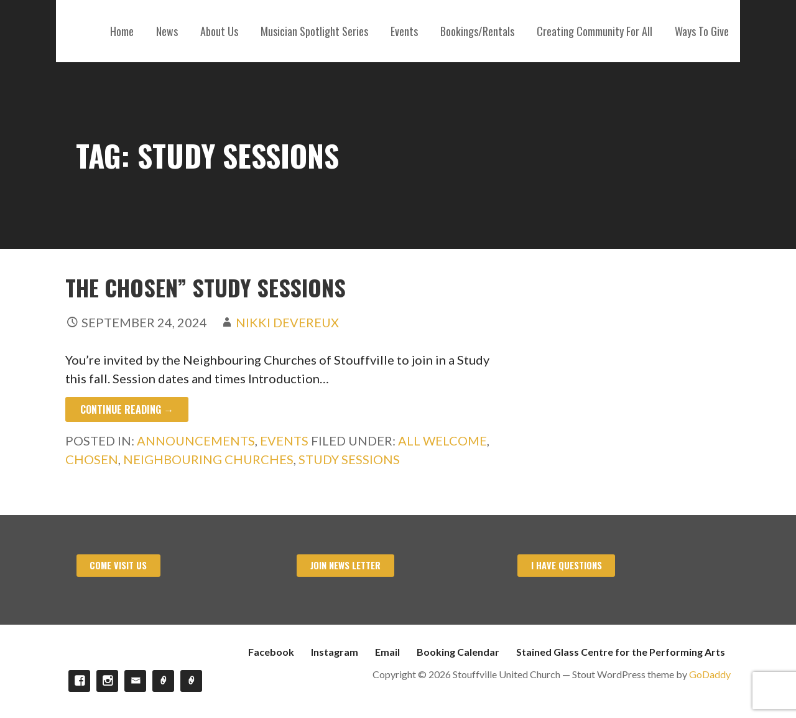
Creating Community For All (594, 31)
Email (387, 652)
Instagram (334, 652)
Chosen (91, 459)
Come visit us (118, 565)
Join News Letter (345, 565)
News (167, 31)
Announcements (196, 440)
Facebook (271, 652)
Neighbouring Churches (208, 459)
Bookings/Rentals (477, 31)
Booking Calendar (458, 652)
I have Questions (566, 565)
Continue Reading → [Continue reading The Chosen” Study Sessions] (127, 409)
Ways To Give (702, 31)
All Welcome (442, 440)
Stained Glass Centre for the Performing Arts (620, 652)
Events (404, 31)
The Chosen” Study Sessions (205, 287)
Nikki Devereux (287, 322)
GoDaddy (710, 674)
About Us (219, 31)
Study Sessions (349, 459)
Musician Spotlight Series (314, 31)
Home (122, 31)
